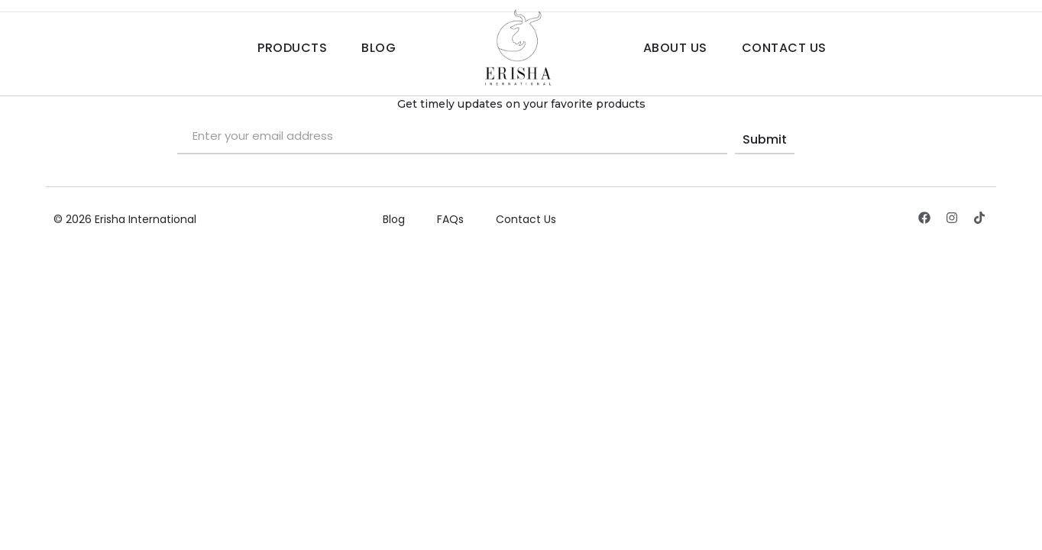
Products (292, 48)
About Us (675, 48)
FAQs (450, 219)
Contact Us (784, 48)
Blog (378, 48)
